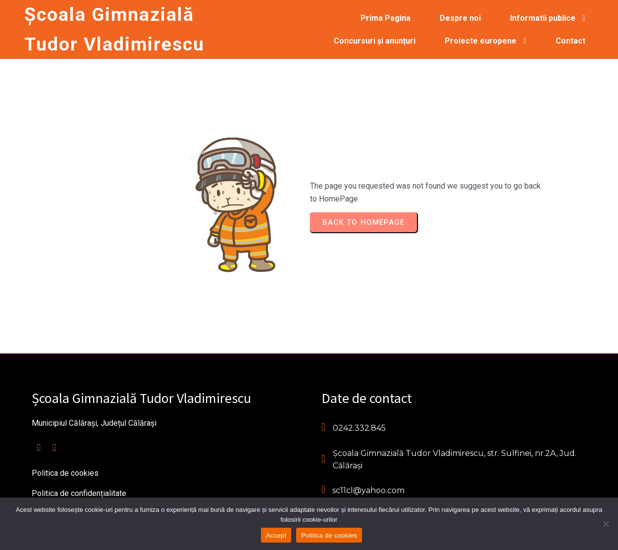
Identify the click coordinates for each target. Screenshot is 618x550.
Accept (276, 535)
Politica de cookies (329, 535)
